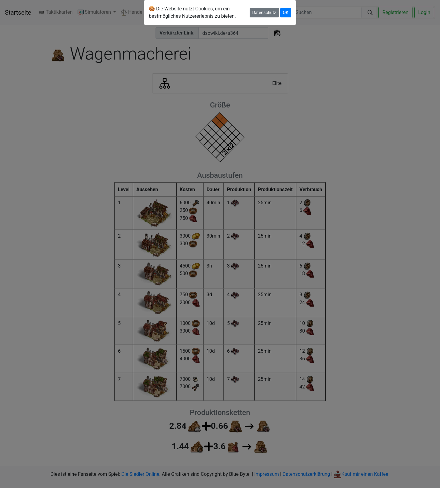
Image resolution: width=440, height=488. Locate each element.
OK (285, 12)
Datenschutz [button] (264, 12)
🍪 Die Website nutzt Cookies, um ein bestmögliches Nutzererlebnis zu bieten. (192, 12)
